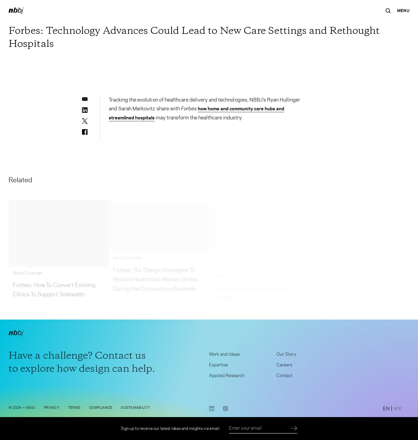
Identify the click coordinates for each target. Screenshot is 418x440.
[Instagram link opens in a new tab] (225, 411)
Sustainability (135, 409)
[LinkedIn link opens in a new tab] (211, 411)
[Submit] (294, 428)
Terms (74, 409)
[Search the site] (388, 10)
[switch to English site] (386, 411)
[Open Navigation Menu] (403, 10)
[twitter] (85, 121)
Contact (284, 377)
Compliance (100, 409)
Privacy (51, 409)
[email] (85, 99)
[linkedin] (85, 110)
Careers (284, 366)
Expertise (218, 366)
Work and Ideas (224, 356)
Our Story (286, 356)
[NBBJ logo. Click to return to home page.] (16, 10)
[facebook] (85, 132)
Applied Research (226, 377)
